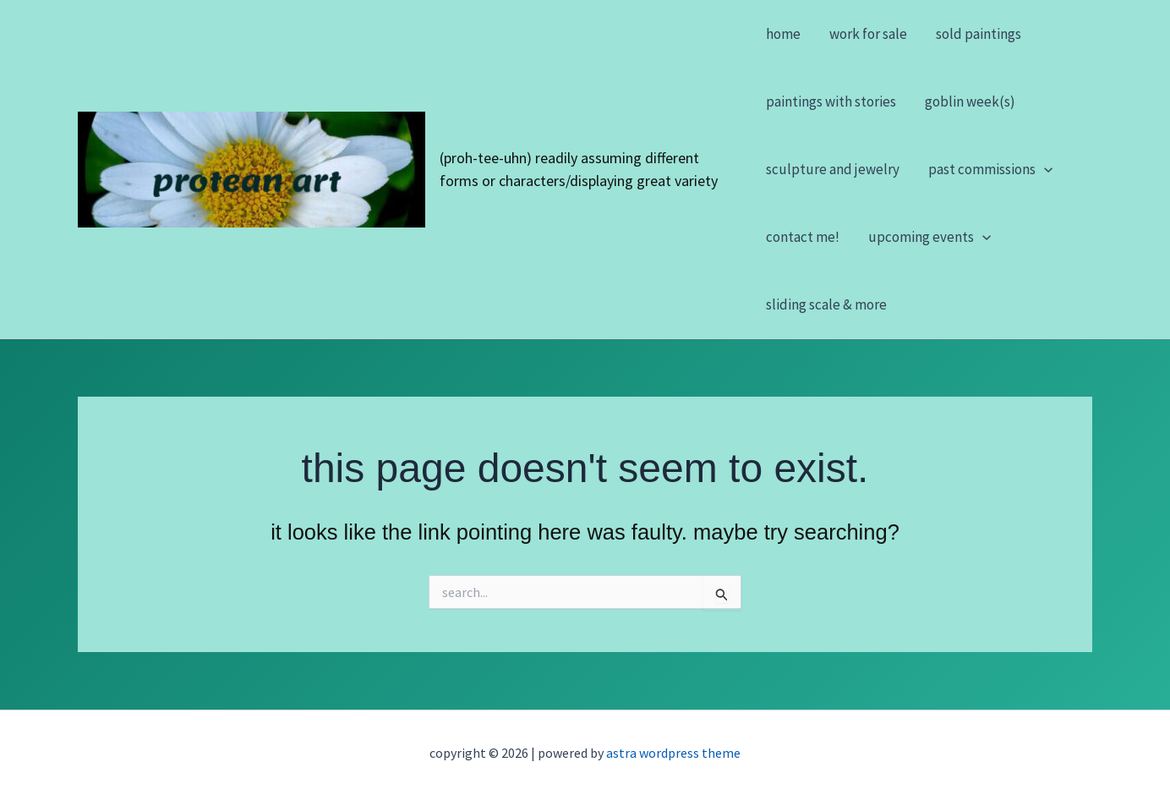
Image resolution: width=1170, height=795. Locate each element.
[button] (1044, 169)
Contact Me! (802, 237)
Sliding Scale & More (826, 304)
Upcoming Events (929, 237)
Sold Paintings (978, 34)
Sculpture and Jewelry (832, 169)
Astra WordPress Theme (673, 752)
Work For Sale (868, 34)
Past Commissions (990, 169)
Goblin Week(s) (970, 101)
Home (783, 34)
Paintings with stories (831, 101)
